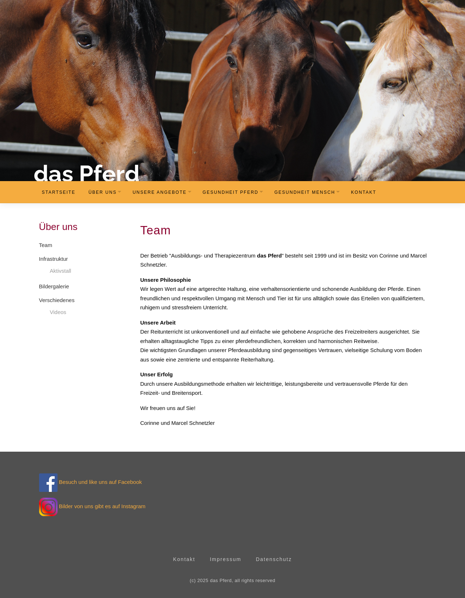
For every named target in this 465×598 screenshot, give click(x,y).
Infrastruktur (53, 259)
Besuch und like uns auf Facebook (90, 482)
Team (45, 245)
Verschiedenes (57, 300)
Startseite (59, 192)
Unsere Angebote (159, 192)
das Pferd (87, 173)
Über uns (102, 192)
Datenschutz (274, 559)
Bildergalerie (54, 286)
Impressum (225, 559)
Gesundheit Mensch (304, 192)
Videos (58, 312)
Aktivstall (60, 271)
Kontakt (363, 192)
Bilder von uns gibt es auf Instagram (102, 506)
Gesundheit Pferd (230, 192)
